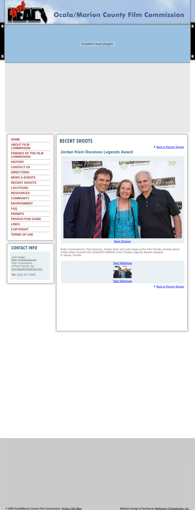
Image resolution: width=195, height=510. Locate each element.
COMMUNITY (20, 198)
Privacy (66, 508)
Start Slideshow (122, 263)
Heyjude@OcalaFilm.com (27, 268)
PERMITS (17, 214)
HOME (15, 139)
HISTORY (17, 162)
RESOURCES (20, 193)
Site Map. (76, 508)
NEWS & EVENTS (23, 177)
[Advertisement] (97, 97)
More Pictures (122, 241)
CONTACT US (20, 167)
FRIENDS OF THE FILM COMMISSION (27, 155)
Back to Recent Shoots (168, 146)
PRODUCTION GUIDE (26, 219)
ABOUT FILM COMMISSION (21, 146)
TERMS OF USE (22, 234)
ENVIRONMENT (22, 203)
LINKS (15, 224)
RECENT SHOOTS (24, 182)
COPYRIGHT (20, 229)
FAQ (14, 208)
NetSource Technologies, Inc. (172, 508)
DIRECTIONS (20, 172)
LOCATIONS (19, 188)
